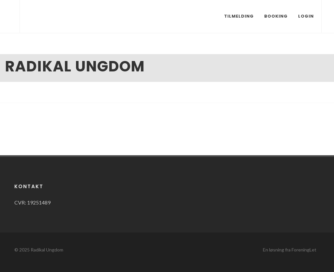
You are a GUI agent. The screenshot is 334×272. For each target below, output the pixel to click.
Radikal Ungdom (47, 249)
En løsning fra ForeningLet (289, 249)
